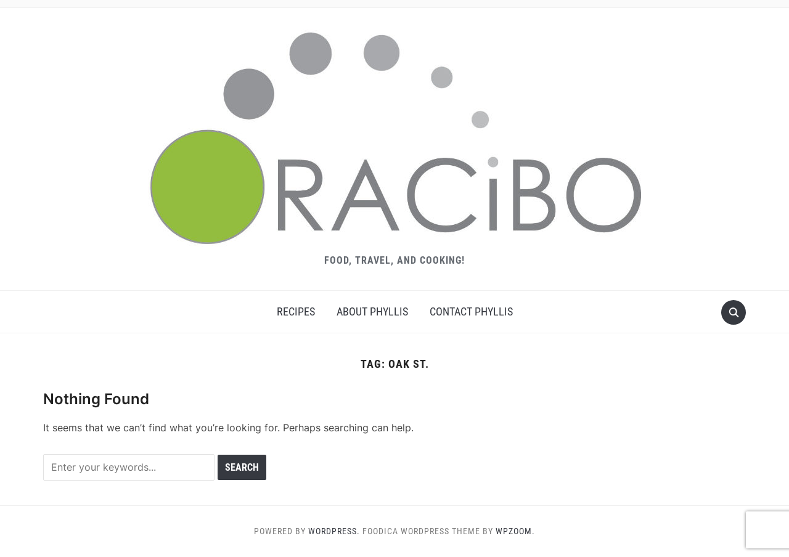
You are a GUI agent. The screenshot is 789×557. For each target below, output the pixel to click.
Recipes (296, 311)
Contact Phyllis (471, 311)
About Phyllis (372, 311)
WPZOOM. (515, 531)
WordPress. (334, 531)
